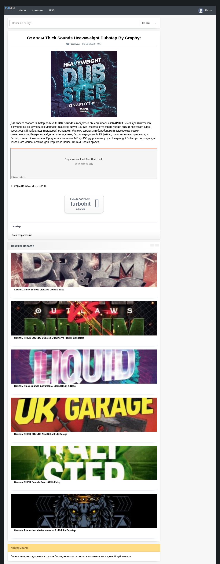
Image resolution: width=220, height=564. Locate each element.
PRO (15, 10)
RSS (63, 10)
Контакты (48, 10)
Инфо (33, 10)
